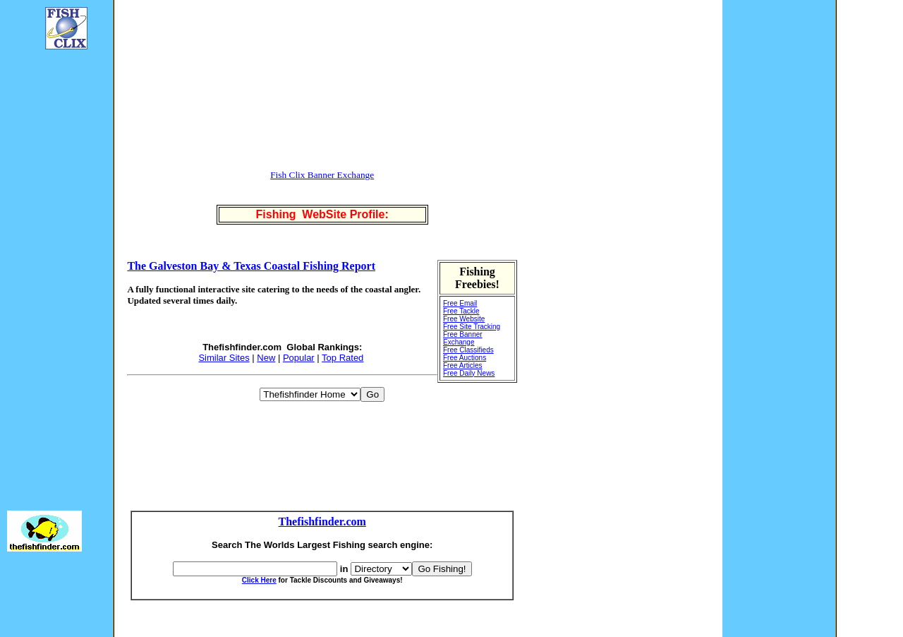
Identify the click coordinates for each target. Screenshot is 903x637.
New (266, 357)
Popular (299, 357)
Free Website (464, 319)
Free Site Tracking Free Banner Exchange (471, 334)
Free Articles (463, 365)
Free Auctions (464, 358)
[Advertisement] (49, 272)
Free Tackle (461, 311)
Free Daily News (469, 373)
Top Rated (342, 357)
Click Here (259, 580)
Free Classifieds (468, 350)
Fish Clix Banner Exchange (322, 174)
